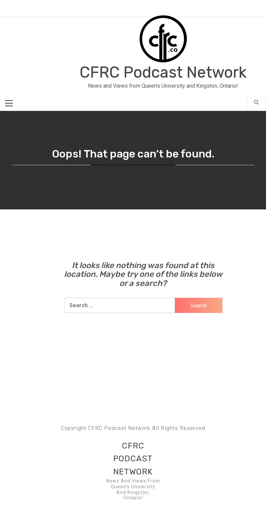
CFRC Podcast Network (163, 72)
